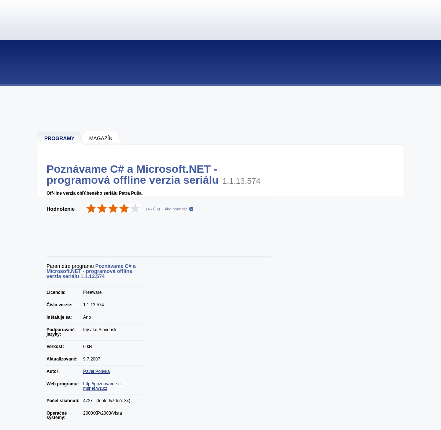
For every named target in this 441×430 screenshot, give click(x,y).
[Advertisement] (221, 108)
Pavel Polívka (96, 371)
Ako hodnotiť (175, 209)
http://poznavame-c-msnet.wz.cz (102, 386)
